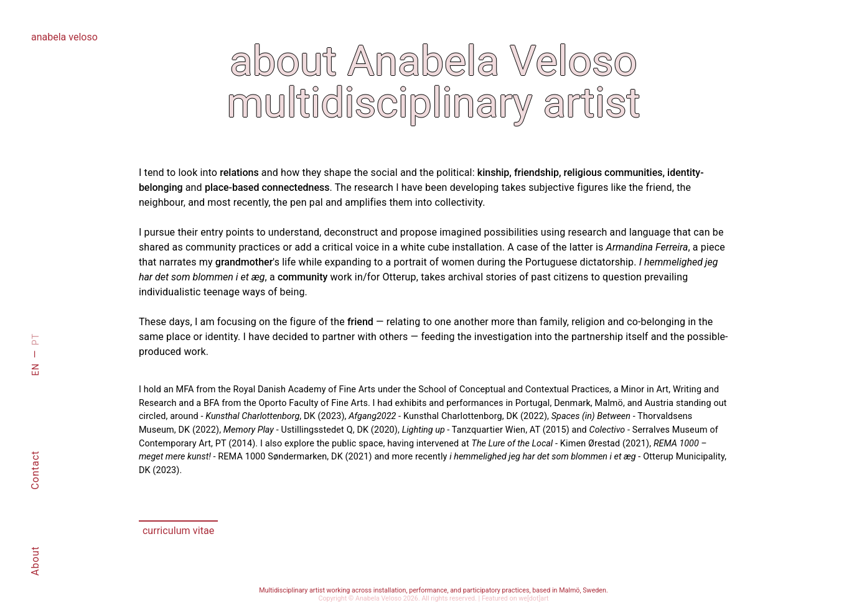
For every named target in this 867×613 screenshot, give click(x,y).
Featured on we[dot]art (515, 598)
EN (35, 369)
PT (35, 339)
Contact (35, 470)
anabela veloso (64, 37)
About (35, 561)
